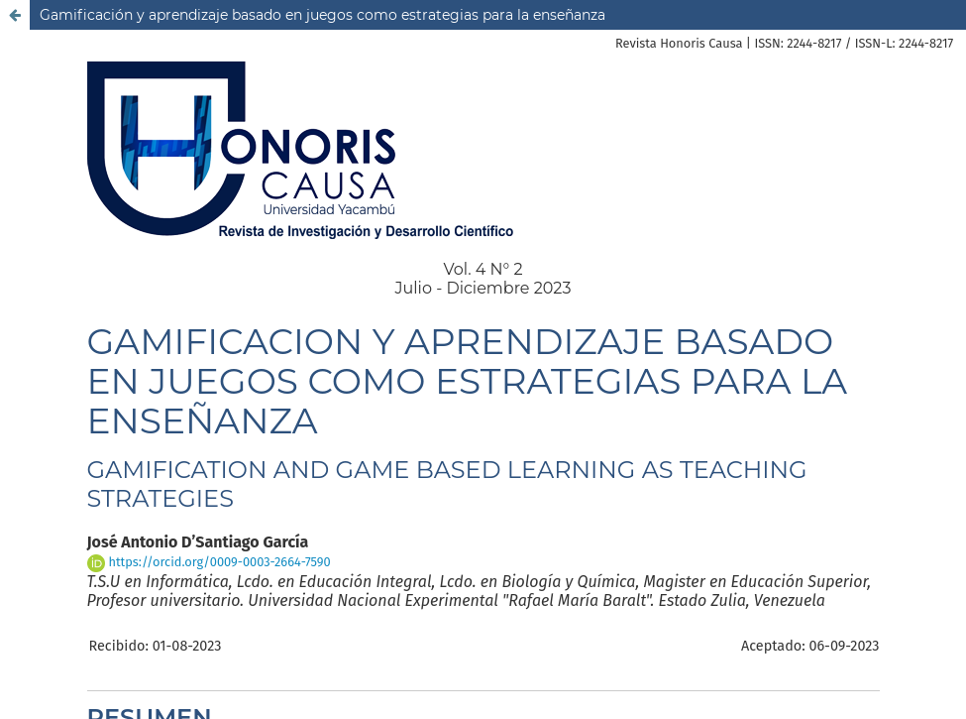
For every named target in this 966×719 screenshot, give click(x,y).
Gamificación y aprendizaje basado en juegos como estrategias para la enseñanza (322, 15)
